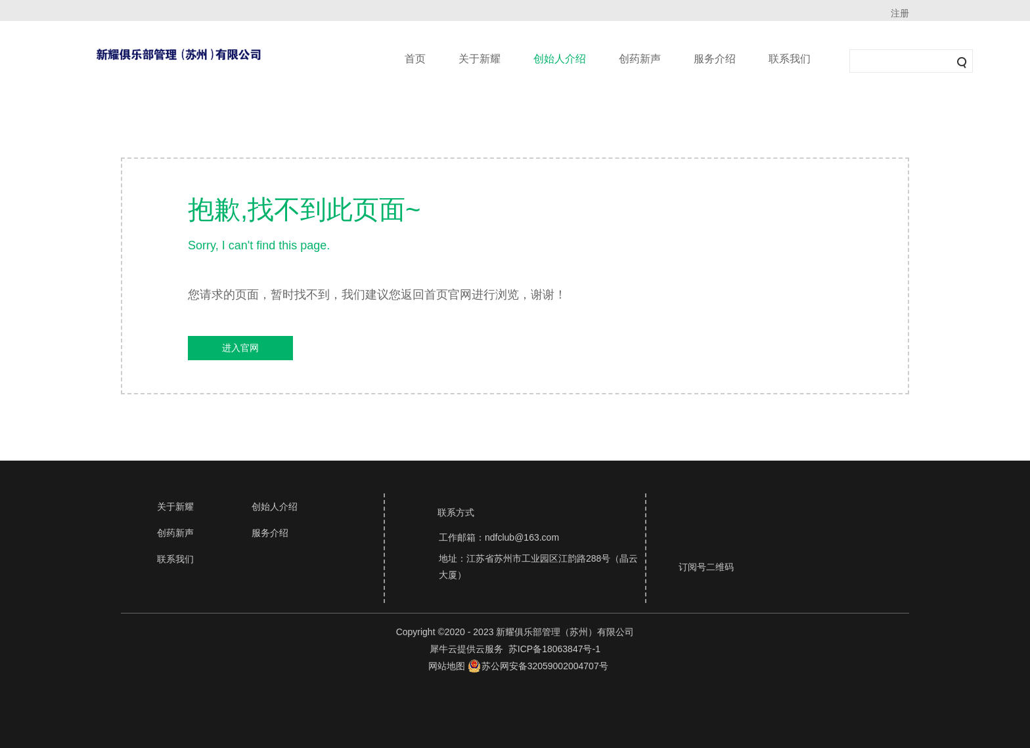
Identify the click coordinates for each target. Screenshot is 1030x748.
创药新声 (640, 58)
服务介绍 (715, 58)
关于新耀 (480, 58)
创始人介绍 (559, 58)
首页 (415, 58)
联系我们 (790, 58)
